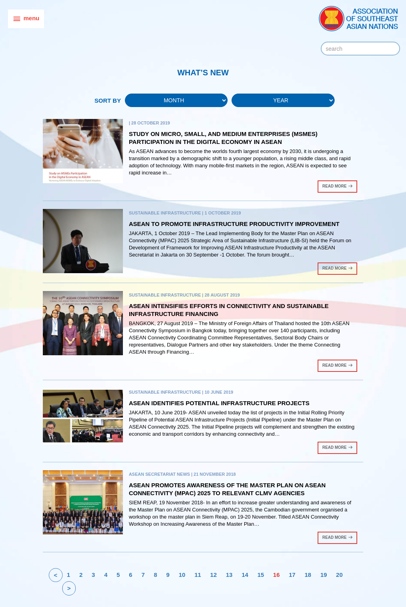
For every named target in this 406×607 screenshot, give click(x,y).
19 (323, 574)
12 (213, 574)
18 (307, 574)
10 (182, 574)
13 (229, 574)
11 (197, 574)
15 (260, 574)
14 (244, 574)
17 (292, 574)
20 (339, 574)
